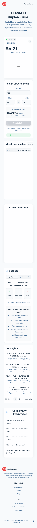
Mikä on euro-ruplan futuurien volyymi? (18, 438)
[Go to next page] (28, 399)
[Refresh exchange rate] (29, 41)
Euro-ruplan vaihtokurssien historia (18, 422)
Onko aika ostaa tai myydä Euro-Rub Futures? (18, 452)
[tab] (12, 276)
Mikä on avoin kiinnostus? (18, 445)
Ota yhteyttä (18, 510)
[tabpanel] (18, 175)
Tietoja (18, 490)
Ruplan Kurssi (28, 4)
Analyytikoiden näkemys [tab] (24, 150)
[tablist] (18, 150)
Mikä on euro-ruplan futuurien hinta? (18, 430)
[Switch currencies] (19, 102)
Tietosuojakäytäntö (18, 507)
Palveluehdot (18, 504)
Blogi (18, 494)
